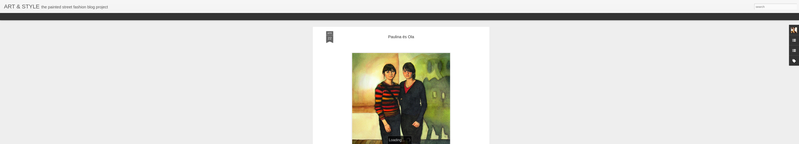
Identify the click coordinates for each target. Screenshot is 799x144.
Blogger (436, 142)
